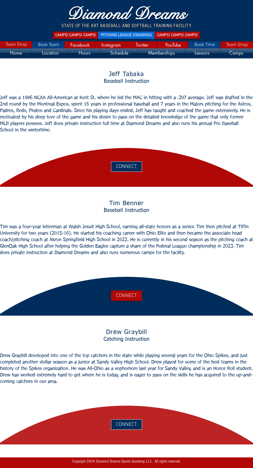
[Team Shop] (16, 44)
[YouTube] (172, 44)
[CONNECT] (126, 166)
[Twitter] (141, 44)
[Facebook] (80, 44)
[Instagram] (111, 44)
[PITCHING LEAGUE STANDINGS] (126, 35)
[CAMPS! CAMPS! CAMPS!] (75, 35)
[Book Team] (48, 44)
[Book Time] (204, 44)
